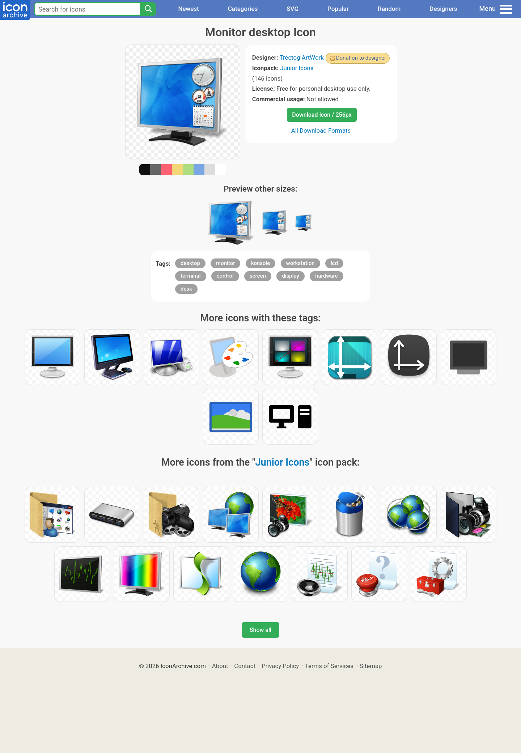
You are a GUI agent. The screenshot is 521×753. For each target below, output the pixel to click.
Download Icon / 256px (321, 114)
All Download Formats (321, 130)
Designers (443, 8)
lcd (334, 263)
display (290, 276)
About (220, 665)
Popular (338, 8)
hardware (326, 276)
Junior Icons (296, 68)
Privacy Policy (280, 665)
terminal (190, 276)
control (225, 276)
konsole (260, 263)
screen (258, 276)
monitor (225, 263)
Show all (260, 629)
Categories (243, 8)
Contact (244, 665)
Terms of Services (329, 665)
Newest (188, 8)
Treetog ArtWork (302, 57)
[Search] (148, 9)
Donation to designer (361, 58)
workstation (300, 263)
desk (186, 289)
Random (389, 8)
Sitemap (371, 665)
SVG (292, 8)
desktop (190, 263)
